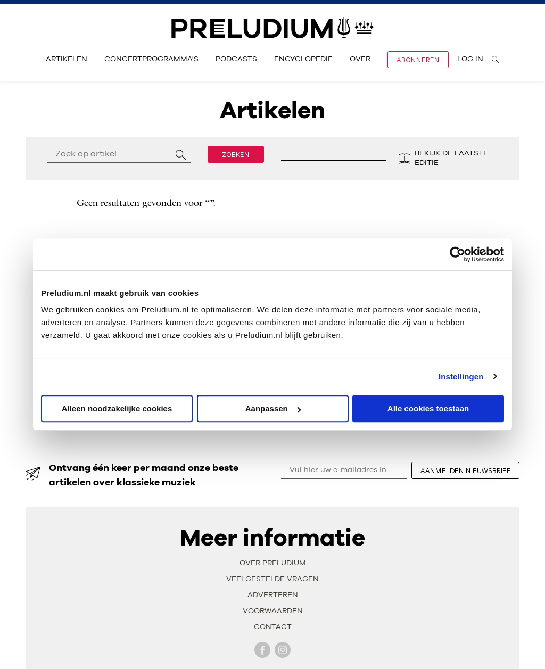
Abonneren (418, 59)
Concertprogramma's (151, 59)
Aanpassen (273, 408)
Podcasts (236, 59)
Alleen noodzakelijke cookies (117, 408)
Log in (470, 59)
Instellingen (461, 376)
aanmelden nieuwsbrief (465, 470)
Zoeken (236, 154)
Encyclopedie (303, 59)
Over (360, 59)
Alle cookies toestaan (428, 408)
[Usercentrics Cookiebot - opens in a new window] (457, 254)
